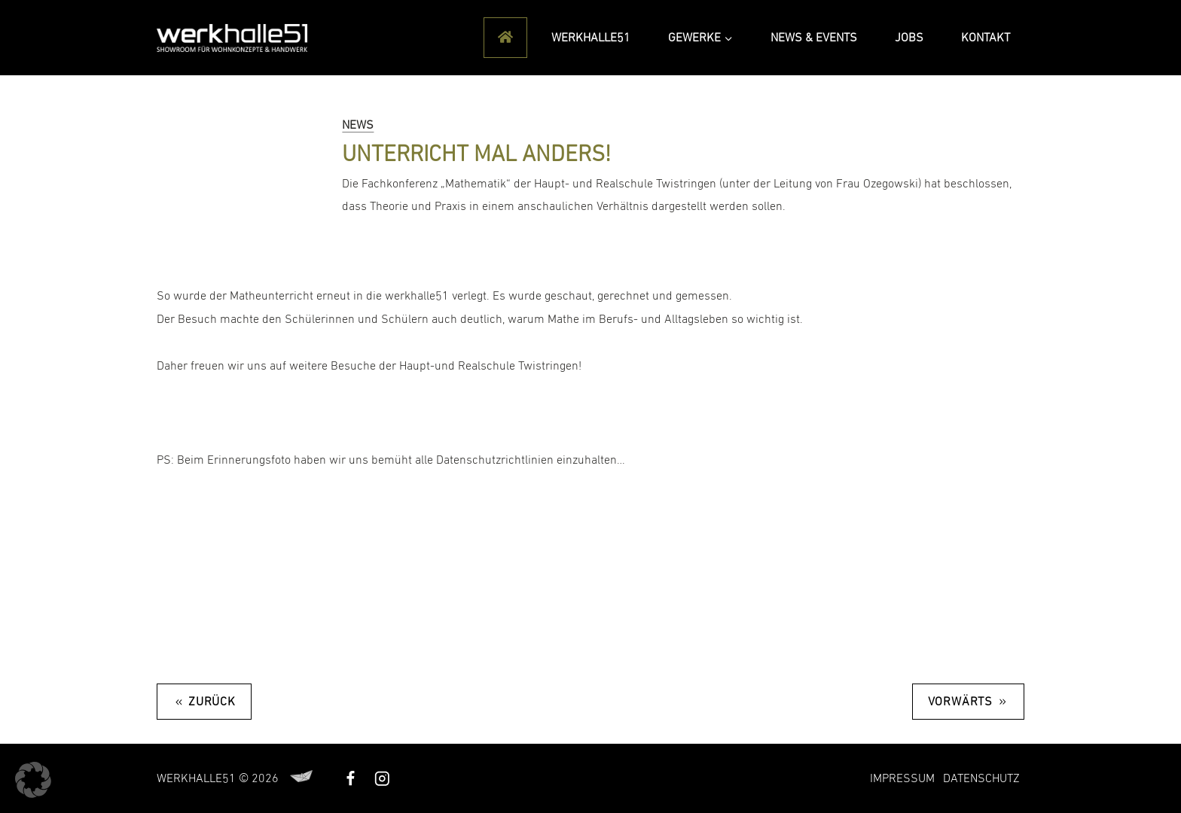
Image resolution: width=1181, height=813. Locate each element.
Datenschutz (981, 778)
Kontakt (985, 38)
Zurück (212, 702)
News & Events (814, 38)
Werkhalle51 (590, 38)
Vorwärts (960, 702)
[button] (33, 780)
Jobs (909, 38)
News (358, 125)
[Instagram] (381, 778)
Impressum (902, 778)
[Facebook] (350, 778)
